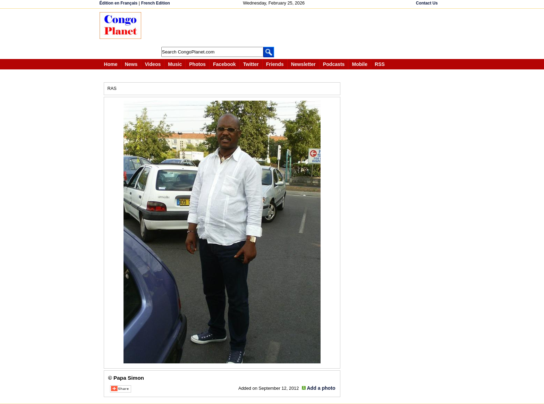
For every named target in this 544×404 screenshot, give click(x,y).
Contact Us (427, 3)
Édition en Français (119, 3)
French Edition (155, 3)
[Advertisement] (274, 27)
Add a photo (321, 388)
